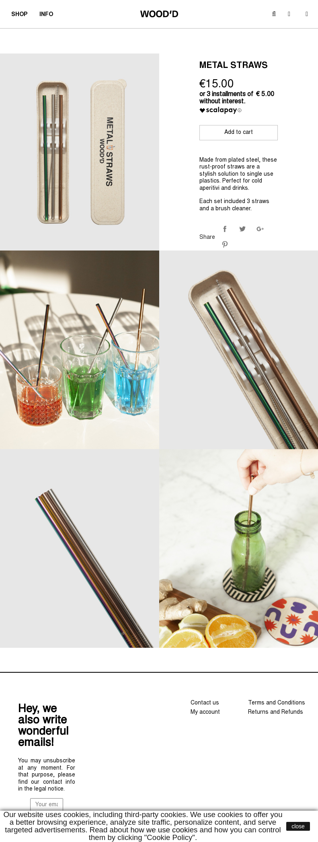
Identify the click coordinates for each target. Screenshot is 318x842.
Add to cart (238, 133)
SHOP (22, 16)
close (298, 826)
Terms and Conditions (276, 703)
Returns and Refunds (275, 712)
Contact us (205, 703)
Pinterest (224, 244)
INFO (48, 16)
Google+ (260, 228)
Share (224, 228)
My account (205, 712)
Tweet (242, 228)
